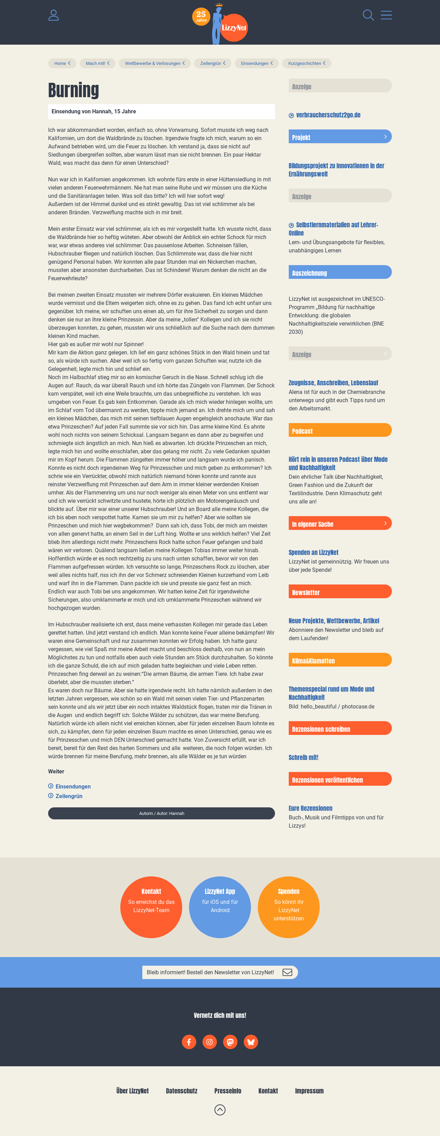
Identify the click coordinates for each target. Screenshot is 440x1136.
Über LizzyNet (133, 1090)
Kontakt (268, 1090)
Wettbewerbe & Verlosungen (152, 63)
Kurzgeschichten (304, 63)
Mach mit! (95, 63)
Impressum (309, 1090)
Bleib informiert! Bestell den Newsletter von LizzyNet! (210, 972)
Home (60, 63)
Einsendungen (254, 63)
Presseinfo (227, 1090)
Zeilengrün (210, 63)
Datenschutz (181, 1090)
